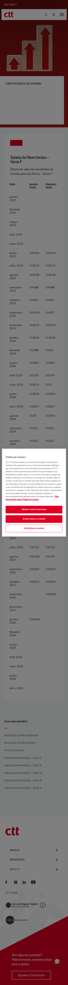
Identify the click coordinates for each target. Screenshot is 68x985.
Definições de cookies (34, 528)
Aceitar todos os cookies (34, 519)
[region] (34, 492)
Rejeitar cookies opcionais (34, 509)
